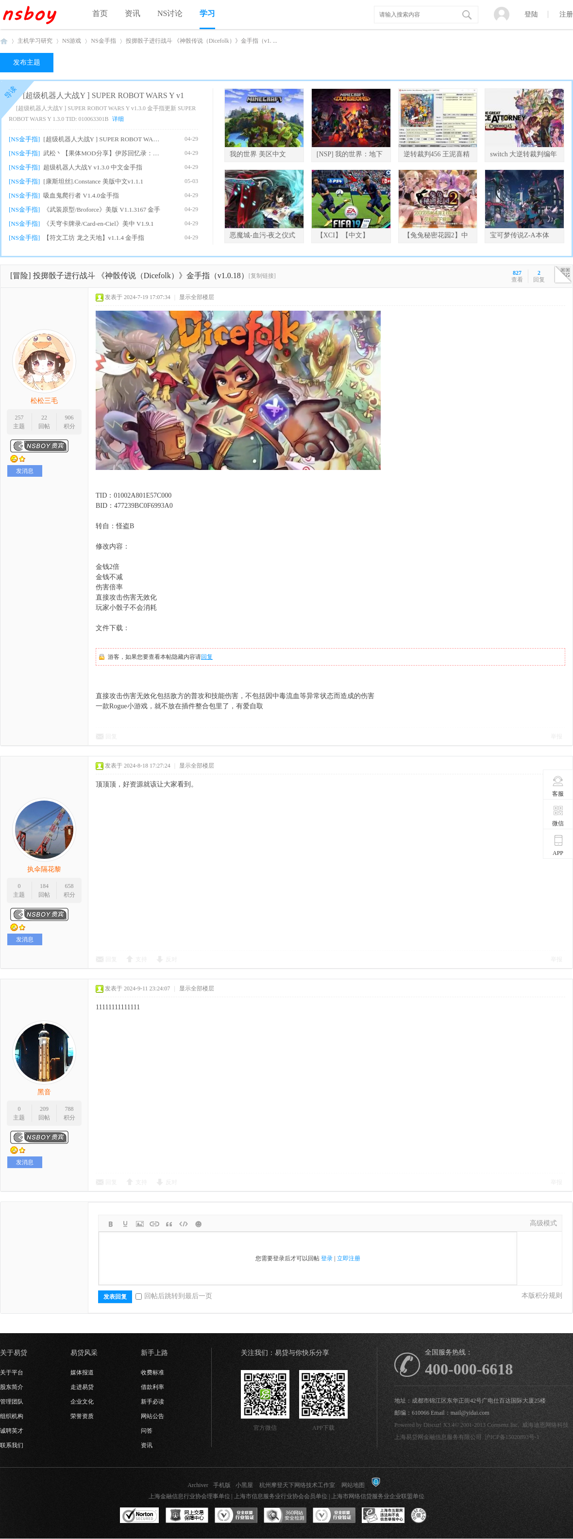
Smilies (198, 1224)
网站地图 (353, 1485)
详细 (118, 119)
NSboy (4, 41)
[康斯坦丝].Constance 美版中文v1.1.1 (93, 181)
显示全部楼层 (196, 297)
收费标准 (152, 1372)
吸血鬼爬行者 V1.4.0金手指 (81, 195)
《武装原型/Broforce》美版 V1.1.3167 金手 (101, 209)
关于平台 (11, 1372)
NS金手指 (103, 40)
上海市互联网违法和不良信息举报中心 (383, 1515)
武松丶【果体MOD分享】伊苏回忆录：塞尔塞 (102, 153)
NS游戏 (71, 40)
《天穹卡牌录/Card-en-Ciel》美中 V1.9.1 (98, 223)
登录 (327, 1258)
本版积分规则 (542, 1295)
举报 (556, 736)
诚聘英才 (11, 1430)
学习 (207, 13)
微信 (558, 815)
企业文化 (82, 1401)
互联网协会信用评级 (432, 1515)
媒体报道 (82, 1372)
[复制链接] (262, 275)
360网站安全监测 (285, 1515)
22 (44, 417)
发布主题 (26, 62)
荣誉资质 (82, 1416)
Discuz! (432, 1425)
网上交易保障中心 (187, 1515)
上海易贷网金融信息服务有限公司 (438, 1437)
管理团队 (11, 1401)
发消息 (25, 471)
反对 (171, 959)
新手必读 (152, 1401)
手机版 (222, 1485)
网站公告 (152, 1416)
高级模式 (543, 1223)
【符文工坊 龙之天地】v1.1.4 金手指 (93, 237)
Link (154, 1224)
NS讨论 (170, 13)
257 (19, 417)
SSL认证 (139, 1515)
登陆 (531, 14)
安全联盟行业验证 (236, 1515)
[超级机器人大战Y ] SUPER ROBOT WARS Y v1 (103, 95)
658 (69, 886)
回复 (207, 656)
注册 (566, 14)
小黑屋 (244, 1485)
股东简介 (11, 1387)
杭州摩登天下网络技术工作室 (297, 1485)
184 (44, 886)
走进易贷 (82, 1387)
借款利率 (152, 1387)
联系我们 (11, 1445)
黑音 (44, 1092)
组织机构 (11, 1416)
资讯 (132, 13)
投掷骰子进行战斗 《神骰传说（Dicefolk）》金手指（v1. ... (201, 40)
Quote (169, 1224)
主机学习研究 (34, 40)
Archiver (197, 1485)
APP (558, 845)
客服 (558, 786)
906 (69, 417)
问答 (146, 1430)
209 (44, 1108)
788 (69, 1108)
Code (183, 1224)
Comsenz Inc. (503, 1425)
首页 (100, 13)
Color (125, 1224)
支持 (141, 959)
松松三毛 (44, 400)
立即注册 (348, 1258)
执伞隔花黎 (44, 869)
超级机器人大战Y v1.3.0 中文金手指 (92, 167)
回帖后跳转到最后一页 (173, 1296)
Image (140, 1224)
